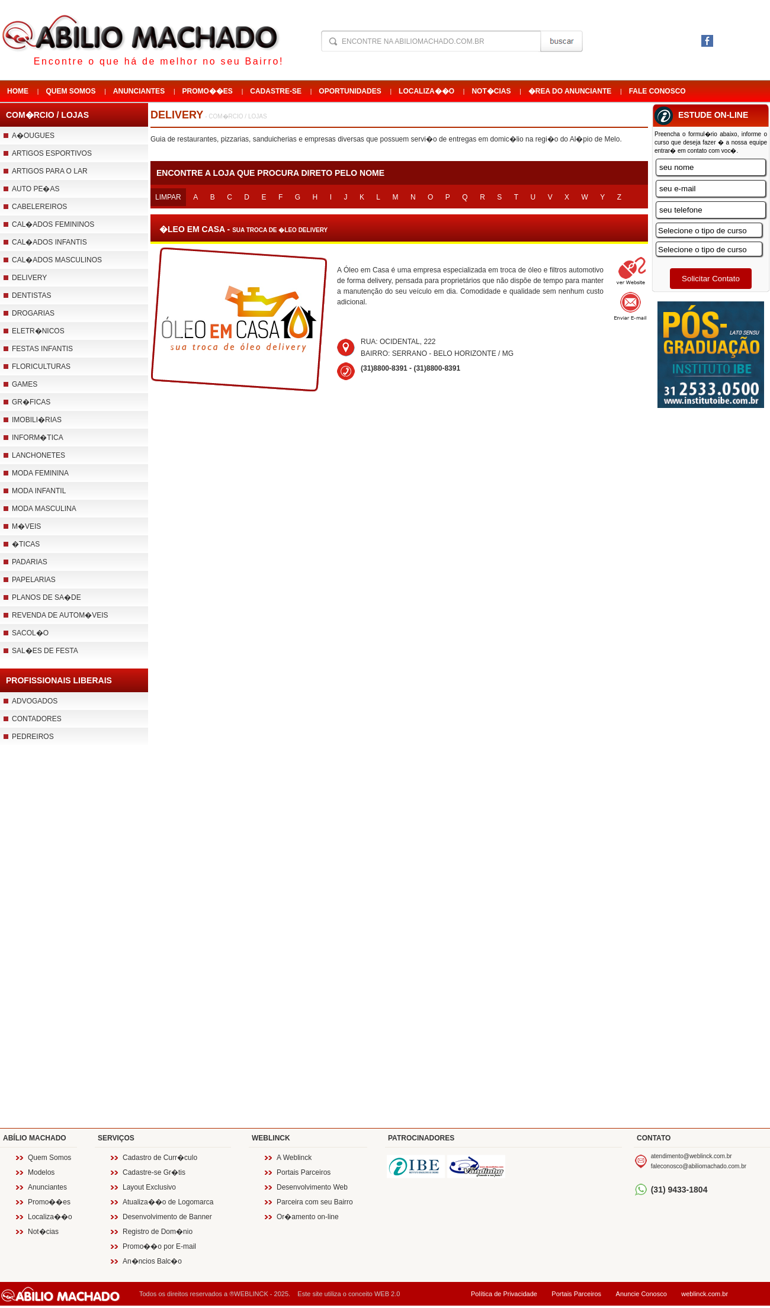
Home (17, 91)
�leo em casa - (243, 229)
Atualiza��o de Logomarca (168, 1202)
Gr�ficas (31, 402)
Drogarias (33, 313)
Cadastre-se (275, 91)
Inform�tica (37, 437)
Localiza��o (426, 91)
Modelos (41, 1172)
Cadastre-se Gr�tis (154, 1172)
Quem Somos (70, 91)
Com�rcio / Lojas (47, 115)
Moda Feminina (40, 473)
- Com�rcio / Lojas (235, 116)
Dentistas (31, 295)
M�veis (26, 526)
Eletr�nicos (38, 331)
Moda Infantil (39, 491)
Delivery (29, 278)
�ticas (26, 544)
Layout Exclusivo (149, 1187)
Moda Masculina (44, 508)
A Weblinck (294, 1157)
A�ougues (33, 135)
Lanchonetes (38, 455)
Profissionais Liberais (59, 680)
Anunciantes (139, 91)
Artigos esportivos (52, 153)
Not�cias (491, 91)
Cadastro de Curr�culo (160, 1157)
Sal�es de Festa (45, 651)
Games (24, 384)
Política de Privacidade (504, 1293)
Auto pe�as (35, 189)
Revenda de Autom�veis (60, 615)
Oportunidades (350, 91)
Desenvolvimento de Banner (167, 1217)
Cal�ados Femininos (53, 224)
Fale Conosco (657, 91)
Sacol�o (30, 633)
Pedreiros (33, 736)
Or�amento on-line (308, 1217)
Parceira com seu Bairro (315, 1202)
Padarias (29, 562)
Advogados (34, 701)
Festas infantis (42, 349)
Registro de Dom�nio (157, 1231)
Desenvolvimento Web (312, 1187)
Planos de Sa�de (46, 597)
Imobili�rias (37, 420)
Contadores (37, 719)
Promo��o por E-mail (159, 1246)
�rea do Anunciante (569, 91)
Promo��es (207, 91)
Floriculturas (41, 366)
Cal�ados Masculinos (57, 260)
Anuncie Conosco (641, 1293)
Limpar (168, 197)
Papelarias (34, 580)
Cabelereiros (39, 207)
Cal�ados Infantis (49, 242)
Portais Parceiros (304, 1172)
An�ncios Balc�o (152, 1261)
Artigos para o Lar (50, 171)
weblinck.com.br (704, 1293)
